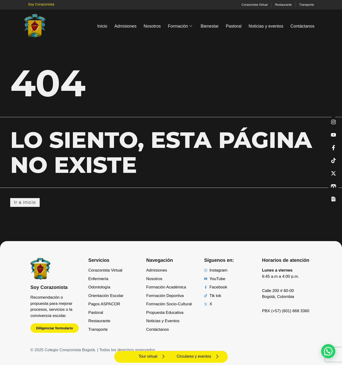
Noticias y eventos (266, 26)
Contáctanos (302, 26)
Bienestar (210, 26)
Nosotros (152, 26)
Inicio (102, 26)
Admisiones (125, 26)
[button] (328, 351)
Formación (180, 26)
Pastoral (234, 26)
